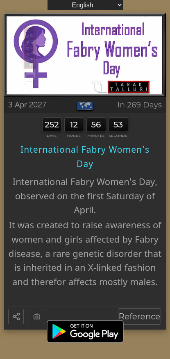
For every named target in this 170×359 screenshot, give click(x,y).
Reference (140, 316)
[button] (17, 317)
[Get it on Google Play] (85, 331)
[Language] (85, 5)
